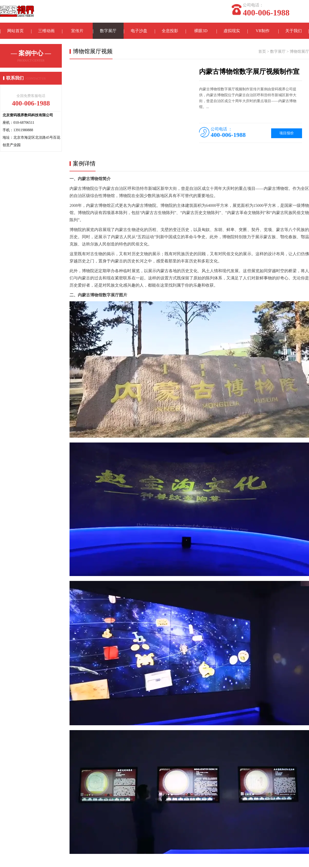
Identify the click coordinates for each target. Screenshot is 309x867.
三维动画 (46, 31)
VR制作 (263, 31)
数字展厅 (108, 31)
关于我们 (293, 31)
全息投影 (170, 31)
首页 (262, 52)
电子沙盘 (139, 31)
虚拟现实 (232, 31)
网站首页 (15, 31)
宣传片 (77, 31)
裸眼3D (201, 31)
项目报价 (286, 134)
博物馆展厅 (299, 52)
